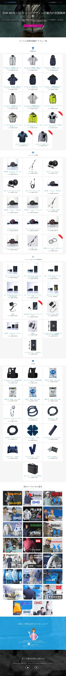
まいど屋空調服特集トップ (53, 2)
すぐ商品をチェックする (33, 25)
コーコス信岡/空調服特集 (10, 2)
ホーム (60, 2)
